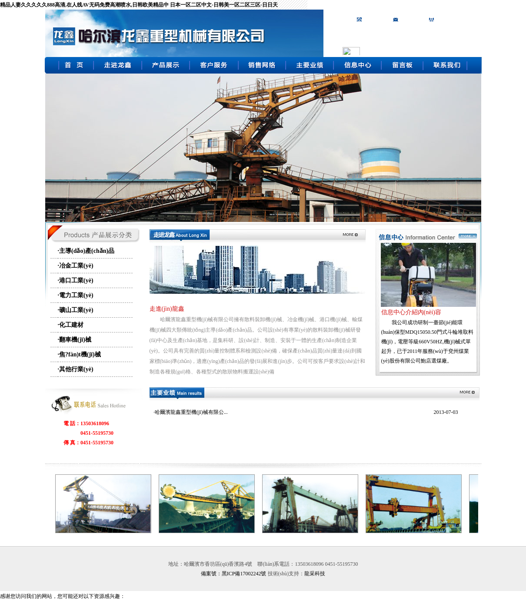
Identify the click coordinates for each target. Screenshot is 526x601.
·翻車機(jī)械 (74, 339)
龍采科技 (314, 574)
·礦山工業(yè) (75, 310)
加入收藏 (410, 20)
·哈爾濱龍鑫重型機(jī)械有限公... (190, 412)
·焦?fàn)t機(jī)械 (79, 354)
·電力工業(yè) (75, 295)
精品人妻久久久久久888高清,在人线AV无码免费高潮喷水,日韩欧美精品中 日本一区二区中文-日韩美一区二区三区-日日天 (139, 5)
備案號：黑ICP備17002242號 (233, 574)
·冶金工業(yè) (75, 265)
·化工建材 (71, 325)
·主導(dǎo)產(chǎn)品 (86, 251)
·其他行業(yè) (75, 369)
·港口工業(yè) (75, 280)
